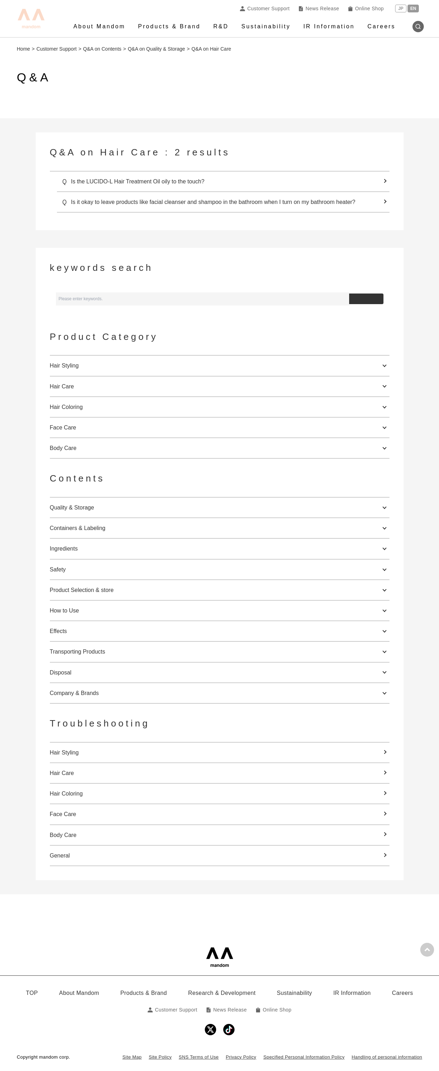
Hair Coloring (66, 794)
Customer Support (265, 8)
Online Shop (366, 8)
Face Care (63, 814)
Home (23, 49)
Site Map (131, 1057)
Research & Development (222, 993)
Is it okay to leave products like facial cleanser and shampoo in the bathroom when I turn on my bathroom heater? (213, 202)
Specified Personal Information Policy (304, 1057)
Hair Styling (64, 753)
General (60, 856)
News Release (318, 8)
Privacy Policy (241, 1057)
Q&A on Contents (102, 49)
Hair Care (62, 773)
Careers (381, 26)
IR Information (328, 26)
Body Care (63, 835)
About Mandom (99, 26)
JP (401, 8)
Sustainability (265, 26)
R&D (221, 26)
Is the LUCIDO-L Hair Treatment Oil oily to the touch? (137, 181)
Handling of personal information (387, 1057)
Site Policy (160, 1057)
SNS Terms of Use (199, 1057)
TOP (32, 993)
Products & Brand (169, 26)
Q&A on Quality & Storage (156, 49)
